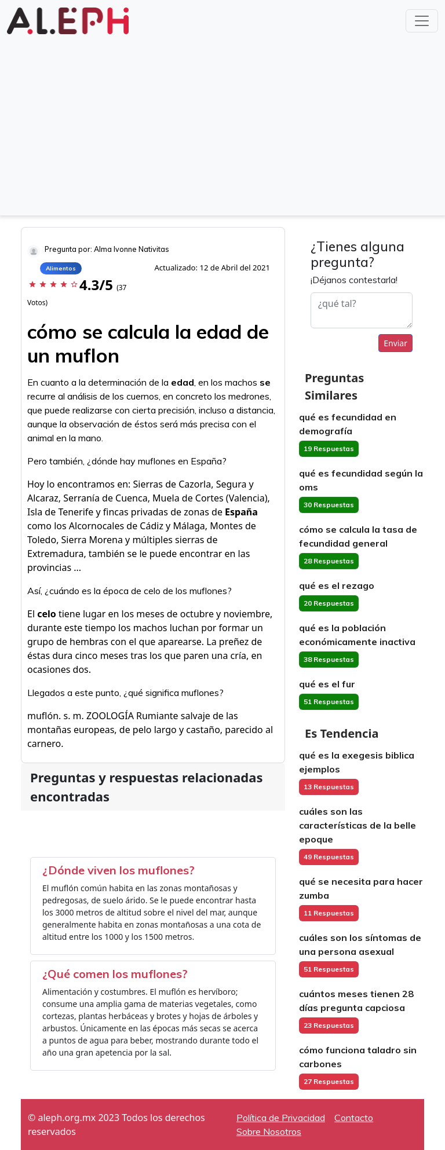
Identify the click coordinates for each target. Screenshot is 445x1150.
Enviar (395, 343)
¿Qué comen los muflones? (115, 973)
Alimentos (61, 268)
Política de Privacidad (280, 1117)
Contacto (353, 1117)
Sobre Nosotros (268, 1131)
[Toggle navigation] (422, 20)
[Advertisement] (222, 124)
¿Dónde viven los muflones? (118, 870)
